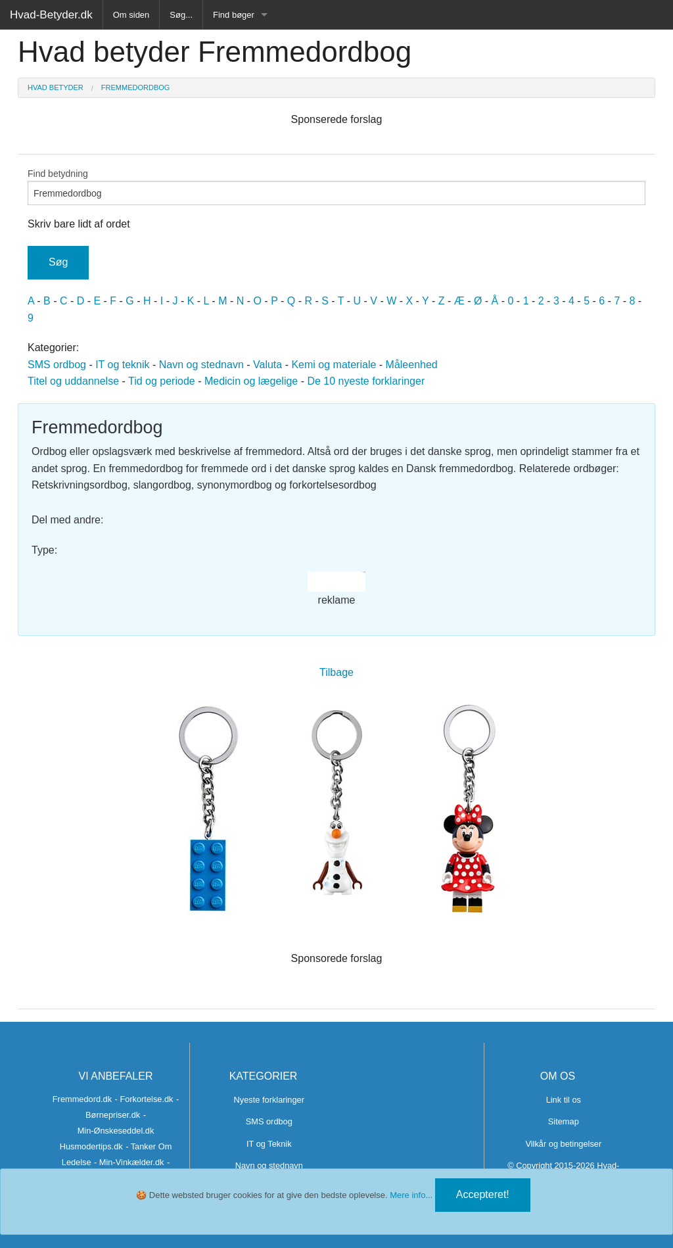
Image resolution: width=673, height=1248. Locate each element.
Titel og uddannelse (73, 381)
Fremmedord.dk (82, 1099)
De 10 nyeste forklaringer (366, 381)
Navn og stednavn (201, 364)
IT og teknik (122, 364)
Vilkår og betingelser (563, 1144)
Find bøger (233, 15)
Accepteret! (482, 1194)
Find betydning (336, 186)
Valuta (267, 364)
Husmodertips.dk (91, 1146)
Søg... (181, 15)
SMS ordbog (57, 364)
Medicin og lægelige (251, 381)
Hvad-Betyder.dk (51, 15)
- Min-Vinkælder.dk (129, 1162)
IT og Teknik (269, 1144)
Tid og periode (161, 381)
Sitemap (563, 1121)
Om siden (131, 15)
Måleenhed (412, 364)
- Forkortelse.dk (144, 1099)
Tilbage (336, 672)
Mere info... (411, 1195)
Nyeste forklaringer (269, 1100)
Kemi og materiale (333, 364)
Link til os (563, 1100)
